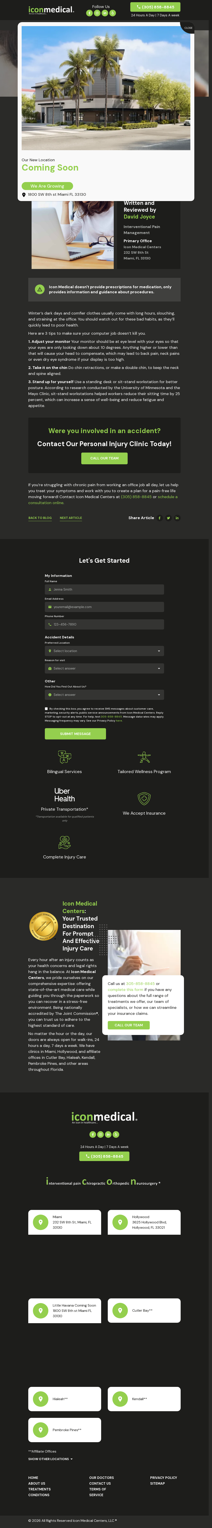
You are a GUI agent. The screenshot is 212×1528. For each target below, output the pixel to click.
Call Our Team (129, 1025)
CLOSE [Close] (188, 28)
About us (36, 1484)
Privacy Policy (163, 1478)
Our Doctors (101, 1478)
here (119, 721)
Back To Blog (40, 518)
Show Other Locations (48, 1459)
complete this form (125, 989)
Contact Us (100, 1484)
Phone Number (54, 616)
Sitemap (157, 1484)
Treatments (39, 1489)
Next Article (71, 518)
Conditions (38, 1495)
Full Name (51, 581)
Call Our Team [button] (104, 458)
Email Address (54, 599)
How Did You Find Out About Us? (65, 687)
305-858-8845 (111, 717)
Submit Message (75, 733)
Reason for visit (55, 660)
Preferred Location (57, 643)
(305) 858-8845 (158, 7)
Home (33, 1478)
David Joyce (139, 216)
